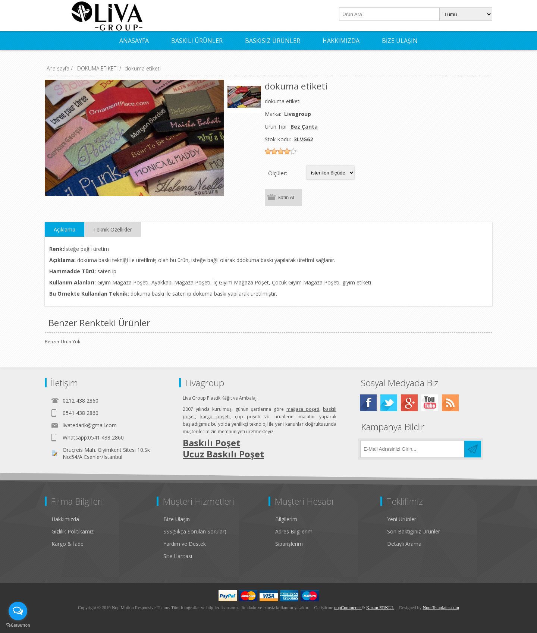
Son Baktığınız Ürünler (413, 531)
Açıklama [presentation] (64, 229)
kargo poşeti (215, 416)
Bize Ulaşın (176, 519)
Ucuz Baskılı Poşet (223, 454)
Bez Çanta (304, 126)
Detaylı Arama (404, 543)
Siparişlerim (289, 543)
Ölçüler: (277, 173)
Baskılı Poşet (211, 443)
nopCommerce (348, 607)
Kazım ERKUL (380, 607)
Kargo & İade (67, 543)
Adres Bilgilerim (294, 531)
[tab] (64, 229)
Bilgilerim (286, 519)
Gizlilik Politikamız (72, 531)
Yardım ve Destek (184, 543)
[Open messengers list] (18, 611)
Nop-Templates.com (441, 607)
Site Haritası (177, 556)
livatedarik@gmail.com (90, 425)
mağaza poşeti (302, 409)
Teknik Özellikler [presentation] (112, 229)
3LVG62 (303, 139)
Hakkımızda (65, 519)
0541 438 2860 (80, 412)
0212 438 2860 (80, 400)
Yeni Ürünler (401, 519)
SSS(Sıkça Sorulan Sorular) (194, 531)
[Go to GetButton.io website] (18, 625)
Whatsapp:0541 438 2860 (93, 437)
